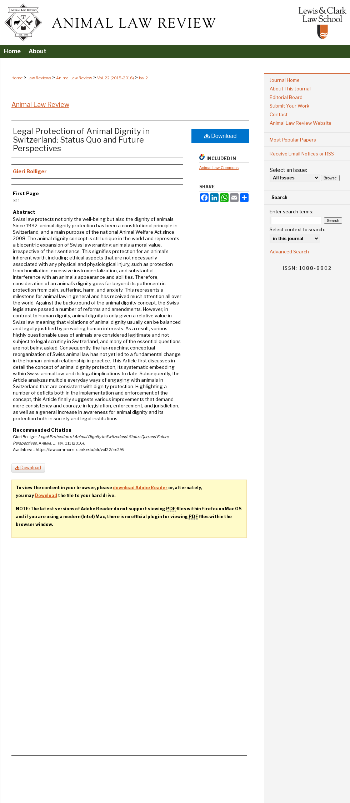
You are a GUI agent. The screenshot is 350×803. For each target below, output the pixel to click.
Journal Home (285, 80)
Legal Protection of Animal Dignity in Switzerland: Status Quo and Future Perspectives (81, 140)
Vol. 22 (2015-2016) (115, 77)
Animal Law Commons (219, 167)
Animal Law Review (74, 77)
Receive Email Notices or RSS (302, 154)
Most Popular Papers (293, 140)
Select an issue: (288, 170)
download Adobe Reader (140, 487)
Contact (279, 114)
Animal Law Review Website (300, 123)
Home (16, 77)
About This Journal (290, 88)
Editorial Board (286, 97)
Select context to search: (297, 229)
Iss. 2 (143, 77)
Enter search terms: (291, 211)
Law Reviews (39, 77)
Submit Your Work (289, 106)
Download (220, 136)
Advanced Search (289, 251)
